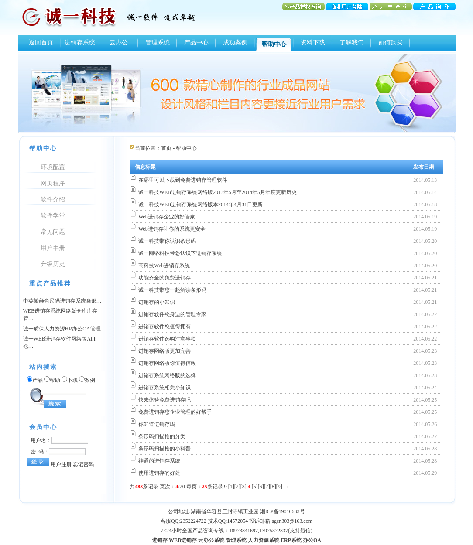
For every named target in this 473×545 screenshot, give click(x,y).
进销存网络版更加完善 (164, 351)
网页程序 (53, 183)
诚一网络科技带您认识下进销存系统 (180, 253)
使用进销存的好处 (159, 473)
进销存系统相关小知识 (164, 388)
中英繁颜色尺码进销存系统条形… (62, 301)
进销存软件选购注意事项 (167, 339)
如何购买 (390, 42)
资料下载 (313, 42)
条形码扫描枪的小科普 (164, 449)
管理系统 (157, 42)
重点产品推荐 (50, 283)
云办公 (119, 42)
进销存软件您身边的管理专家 (172, 314)
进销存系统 (80, 42)
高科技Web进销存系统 (164, 265)
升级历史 (53, 264)
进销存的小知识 (156, 302)
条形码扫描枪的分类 (161, 436)
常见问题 (53, 231)
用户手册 (53, 248)
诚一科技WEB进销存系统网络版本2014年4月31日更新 (200, 204)
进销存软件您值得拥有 (164, 327)
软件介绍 (53, 199)
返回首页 (41, 42)
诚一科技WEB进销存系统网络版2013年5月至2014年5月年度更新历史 (217, 192)
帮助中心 (274, 44)
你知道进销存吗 (156, 424)
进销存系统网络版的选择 (167, 375)
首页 (166, 148)
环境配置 (53, 167)
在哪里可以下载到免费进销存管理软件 (182, 180)
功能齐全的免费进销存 (164, 278)
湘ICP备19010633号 (282, 511)
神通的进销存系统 (159, 461)
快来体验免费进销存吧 (164, 400)
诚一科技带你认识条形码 (167, 241)
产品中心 (196, 42)
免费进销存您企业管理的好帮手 (175, 412)
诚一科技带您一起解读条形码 (172, 290)
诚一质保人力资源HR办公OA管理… (64, 329)
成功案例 (235, 42)
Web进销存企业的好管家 (166, 217)
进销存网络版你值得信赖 (167, 363)
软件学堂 (53, 215)
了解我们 (351, 42)
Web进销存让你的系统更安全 (172, 229)
